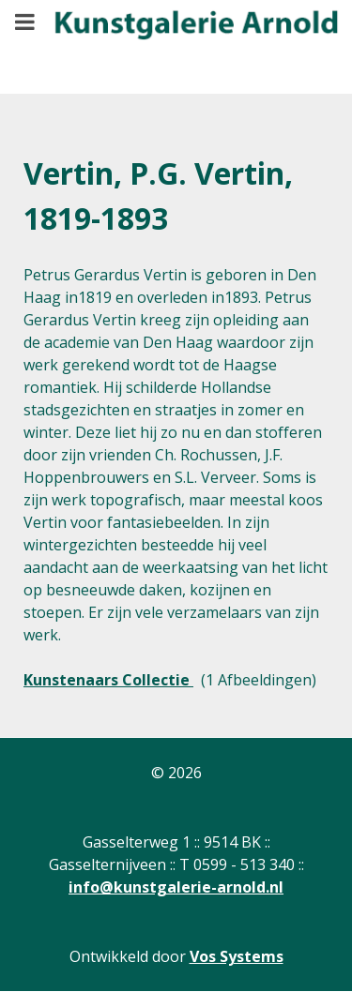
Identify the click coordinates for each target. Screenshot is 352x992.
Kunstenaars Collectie (108, 679)
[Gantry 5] (183, 33)
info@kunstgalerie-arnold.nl (176, 887)
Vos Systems (236, 956)
